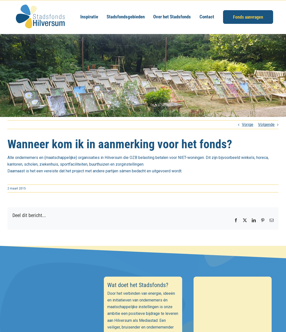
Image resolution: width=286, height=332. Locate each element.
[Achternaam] (53, 327)
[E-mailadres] (53, 305)
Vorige (247, 124)
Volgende (266, 124)
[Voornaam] (53, 316)
